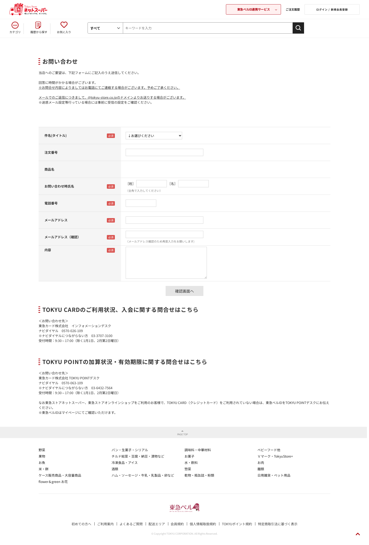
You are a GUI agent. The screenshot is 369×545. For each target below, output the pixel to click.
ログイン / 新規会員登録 (332, 9)
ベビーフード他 (268, 449)
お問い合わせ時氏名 (59, 186)
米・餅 (43, 469)
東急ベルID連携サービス (253, 9)
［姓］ (131, 183)
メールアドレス (56, 220)
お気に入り (64, 32)
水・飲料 (191, 462)
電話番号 (51, 203)
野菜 (42, 449)
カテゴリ (15, 32)
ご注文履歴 (293, 9)
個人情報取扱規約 (203, 523)
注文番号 (51, 152)
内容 (47, 249)
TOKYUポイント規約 (237, 523)
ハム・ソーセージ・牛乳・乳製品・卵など (143, 475)
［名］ (172, 183)
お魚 (42, 462)
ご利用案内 (105, 523)
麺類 (260, 469)
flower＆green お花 (53, 481)
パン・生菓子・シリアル (130, 449)
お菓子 (189, 456)
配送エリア (156, 523)
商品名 (49, 169)
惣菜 (187, 469)
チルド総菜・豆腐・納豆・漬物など (138, 456)
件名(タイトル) (55, 135)
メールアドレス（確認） (62, 237)
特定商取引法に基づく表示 (277, 523)
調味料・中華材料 (197, 449)
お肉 (260, 462)
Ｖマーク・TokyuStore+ (275, 456)
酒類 (115, 469)
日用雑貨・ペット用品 (273, 475)
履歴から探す (38, 32)
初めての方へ (81, 523)
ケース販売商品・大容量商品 (60, 475)
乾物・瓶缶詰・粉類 (199, 475)
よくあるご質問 (131, 523)
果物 (42, 456)
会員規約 (177, 523)
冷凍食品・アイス (125, 462)
